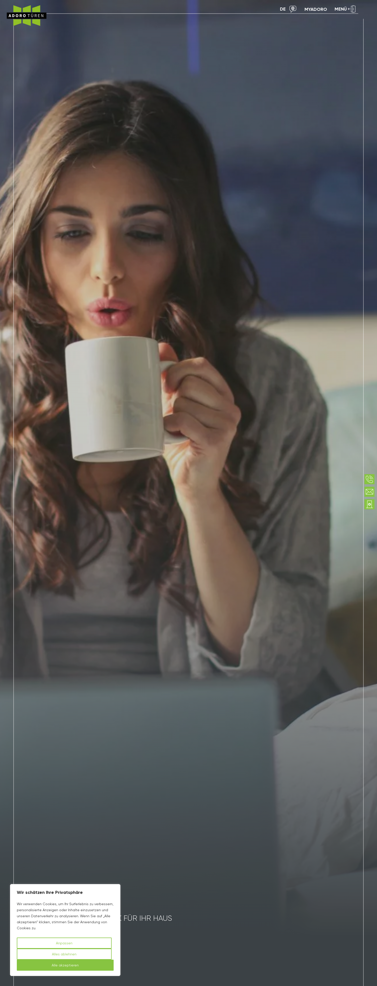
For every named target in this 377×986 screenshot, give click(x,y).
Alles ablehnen (64, 954)
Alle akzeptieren (65, 965)
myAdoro (316, 9)
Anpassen (64, 943)
